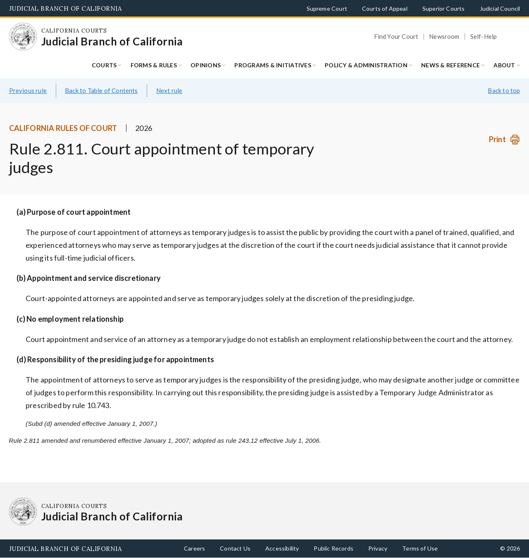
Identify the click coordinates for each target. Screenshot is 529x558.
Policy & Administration (366, 65)
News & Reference (450, 65)
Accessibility (282, 548)
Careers (194, 548)
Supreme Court (327, 8)
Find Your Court (396, 36)
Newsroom (444, 36)
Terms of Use (420, 548)
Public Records (333, 548)
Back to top (504, 90)
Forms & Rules (154, 65)
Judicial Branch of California (65, 8)
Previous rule (28, 90)
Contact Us (235, 548)
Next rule (169, 90)
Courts (104, 65)
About (504, 65)
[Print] (504, 139)
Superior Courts (443, 8)
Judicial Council (500, 8)
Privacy (377, 548)
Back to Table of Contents (101, 90)
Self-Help (483, 36)
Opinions (206, 65)
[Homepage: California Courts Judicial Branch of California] (23, 37)
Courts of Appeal (384, 8)
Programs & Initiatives (272, 65)
